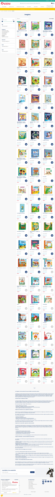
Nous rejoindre (31, 485)
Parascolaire (36, 6)
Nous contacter (31, 486)
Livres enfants (4, 6)
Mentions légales (33, 491)
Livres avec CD (4, 34)
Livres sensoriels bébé (5, 31)
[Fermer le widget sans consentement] (10, 480)
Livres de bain (4, 33)
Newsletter (47, 0)
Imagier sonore (18, 444)
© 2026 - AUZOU (26, 494)
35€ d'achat (33, 9)
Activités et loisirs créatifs (20, 6)
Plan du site (30, 494)
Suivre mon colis (31, 487)
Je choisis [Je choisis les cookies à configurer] (5, 492)
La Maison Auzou (49, 6)
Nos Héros (42, 6)
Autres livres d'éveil (5, 36)
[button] (2, 495)
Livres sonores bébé (5, 30)
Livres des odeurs (4, 32)
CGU (16, 473)
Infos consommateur (31, 488)
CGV (20, 491)
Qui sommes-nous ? (31, 480)
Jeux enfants (29, 6)
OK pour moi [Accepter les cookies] (14, 492)
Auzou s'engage (31, 483)
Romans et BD (11, 6)
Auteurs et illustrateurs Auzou (33, 484)
